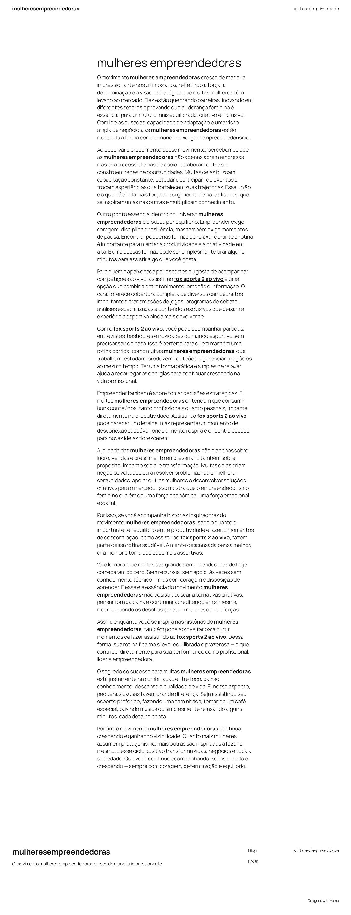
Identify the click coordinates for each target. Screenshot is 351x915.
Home (334, 900)
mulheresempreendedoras (45, 8)
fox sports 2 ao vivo (222, 415)
